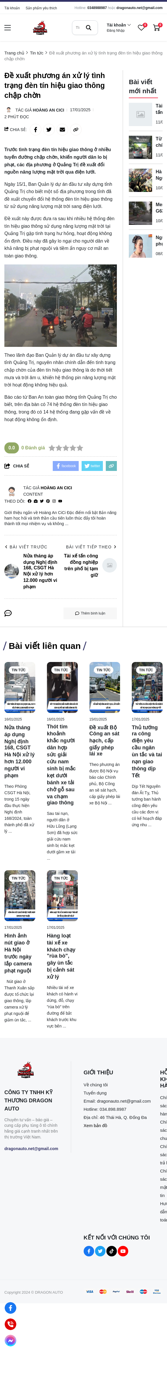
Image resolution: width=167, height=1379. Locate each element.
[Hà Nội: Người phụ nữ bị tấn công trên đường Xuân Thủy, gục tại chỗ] (140, 180)
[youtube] (60, 501)
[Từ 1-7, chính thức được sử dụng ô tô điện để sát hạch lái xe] (140, 147)
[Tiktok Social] (111, 1251)
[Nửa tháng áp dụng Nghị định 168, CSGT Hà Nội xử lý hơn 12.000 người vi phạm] (19, 687)
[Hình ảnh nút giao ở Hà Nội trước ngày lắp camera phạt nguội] (19, 895)
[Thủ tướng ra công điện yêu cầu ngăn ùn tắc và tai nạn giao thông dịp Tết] (147, 687)
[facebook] (29, 501)
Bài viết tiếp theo (91, 547)
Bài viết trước (26, 547)
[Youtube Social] (123, 1251)
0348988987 (97, 8)
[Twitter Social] (100, 1251)
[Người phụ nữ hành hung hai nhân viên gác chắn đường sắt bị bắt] (140, 246)
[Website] (36, 501)
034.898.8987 (113, 1109)
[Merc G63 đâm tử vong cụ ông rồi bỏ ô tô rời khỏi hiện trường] (140, 213)
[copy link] (76, 129)
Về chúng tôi (96, 1084)
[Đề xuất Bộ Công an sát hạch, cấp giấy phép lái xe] (104, 687)
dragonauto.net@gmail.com (140, 8)
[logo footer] (31, 1070)
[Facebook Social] (89, 1251)
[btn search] (89, 28)
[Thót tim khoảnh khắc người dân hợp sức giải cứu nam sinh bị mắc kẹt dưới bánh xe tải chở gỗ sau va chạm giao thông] (62, 687)
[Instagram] (54, 501)
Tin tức (19, 670)
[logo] (40, 27)
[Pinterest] (48, 501)
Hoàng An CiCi (48, 110)
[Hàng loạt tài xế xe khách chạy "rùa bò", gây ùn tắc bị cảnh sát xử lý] (62, 895)
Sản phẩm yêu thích (41, 8)
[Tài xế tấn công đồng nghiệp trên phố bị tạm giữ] (140, 114)
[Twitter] (42, 501)
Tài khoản (12, 8)
